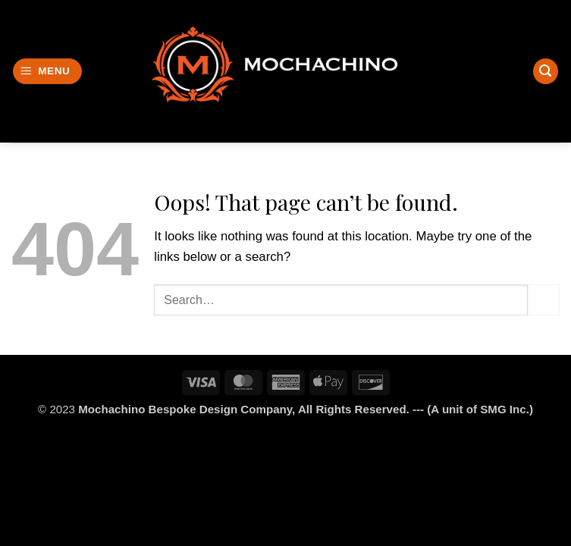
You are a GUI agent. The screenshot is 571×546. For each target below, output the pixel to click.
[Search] (546, 71)
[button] (48, 71)
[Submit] (544, 299)
